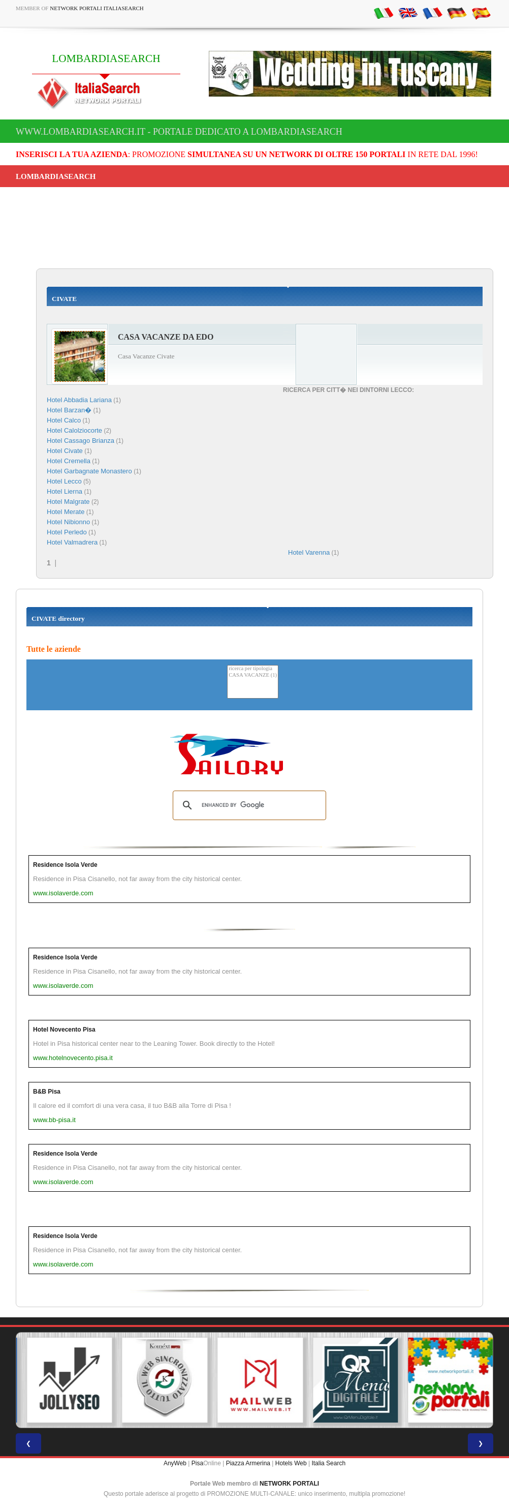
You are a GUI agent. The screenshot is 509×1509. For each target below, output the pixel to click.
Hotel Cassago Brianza (80, 440)
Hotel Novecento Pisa (64, 1029)
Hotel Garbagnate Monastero (90, 471)
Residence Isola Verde (65, 864)
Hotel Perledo (67, 532)
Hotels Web (291, 1463)
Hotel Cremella (68, 461)
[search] (248, 805)
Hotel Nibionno (68, 522)
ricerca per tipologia (253, 669)
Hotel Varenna (309, 552)
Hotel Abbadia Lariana (79, 400)
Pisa (197, 1463)
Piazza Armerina (248, 1463)
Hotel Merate (65, 512)
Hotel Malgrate (68, 501)
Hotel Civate (65, 451)
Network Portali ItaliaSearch (97, 8)
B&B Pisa (46, 1091)
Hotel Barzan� (69, 410)
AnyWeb (175, 1463)
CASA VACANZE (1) (253, 675)
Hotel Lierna (64, 491)
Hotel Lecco (64, 481)
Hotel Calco (64, 420)
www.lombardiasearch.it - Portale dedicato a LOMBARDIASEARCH (179, 132)
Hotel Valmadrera (72, 542)
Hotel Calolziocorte (74, 430)
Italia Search (328, 1463)
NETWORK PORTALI (289, 1483)
